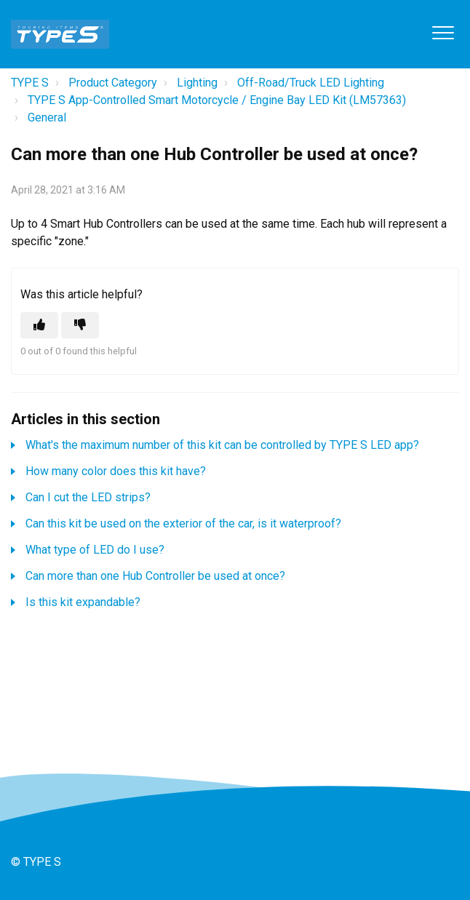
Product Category (112, 82)
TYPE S (30, 82)
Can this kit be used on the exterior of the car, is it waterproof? (183, 523)
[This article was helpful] (39, 325)
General (47, 117)
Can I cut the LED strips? (88, 497)
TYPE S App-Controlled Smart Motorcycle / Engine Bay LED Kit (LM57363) (217, 100)
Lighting (197, 82)
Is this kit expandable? (82, 602)
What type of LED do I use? (94, 550)
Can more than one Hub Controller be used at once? (155, 576)
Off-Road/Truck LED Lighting (310, 82)
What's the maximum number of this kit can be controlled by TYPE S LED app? (222, 445)
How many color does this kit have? (115, 471)
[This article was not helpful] (80, 325)
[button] (442, 32)
